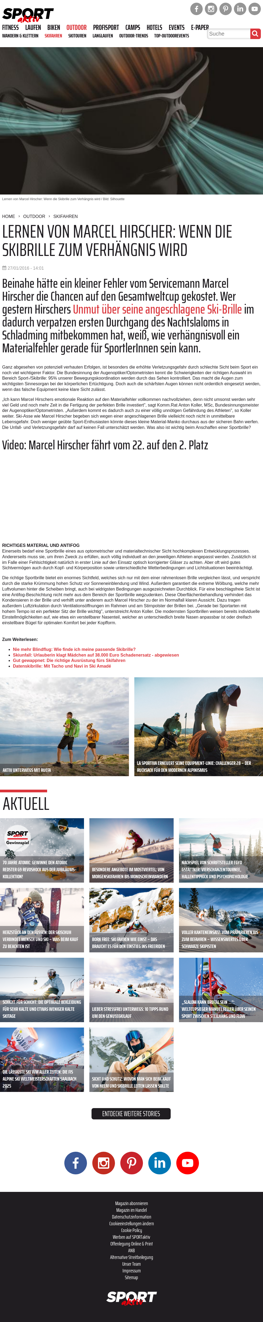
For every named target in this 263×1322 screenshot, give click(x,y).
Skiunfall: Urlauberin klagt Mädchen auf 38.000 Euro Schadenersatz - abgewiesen (96, 655)
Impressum (131, 1270)
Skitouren (77, 35)
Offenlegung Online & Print (131, 1243)
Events (177, 27)
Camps (132, 27)
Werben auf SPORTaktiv (131, 1237)
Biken (53, 27)
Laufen (33, 27)
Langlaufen (103, 35)
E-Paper (200, 27)
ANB (131, 1250)
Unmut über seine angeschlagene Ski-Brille (157, 309)
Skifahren (53, 35)
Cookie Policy (131, 1230)
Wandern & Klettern (20, 35)
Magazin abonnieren (131, 1203)
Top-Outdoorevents (171, 35)
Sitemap (131, 1277)
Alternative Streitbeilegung (131, 1257)
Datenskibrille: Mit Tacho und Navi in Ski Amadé (62, 666)
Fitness (10, 27)
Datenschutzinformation (131, 1216)
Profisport (106, 27)
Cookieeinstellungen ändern (131, 1223)
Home (8, 216)
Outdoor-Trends (133, 35)
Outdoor (76, 27)
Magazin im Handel (131, 1210)
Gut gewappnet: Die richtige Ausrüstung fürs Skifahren (69, 660)
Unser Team (131, 1263)
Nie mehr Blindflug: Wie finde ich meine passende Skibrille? (74, 649)
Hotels (154, 27)
